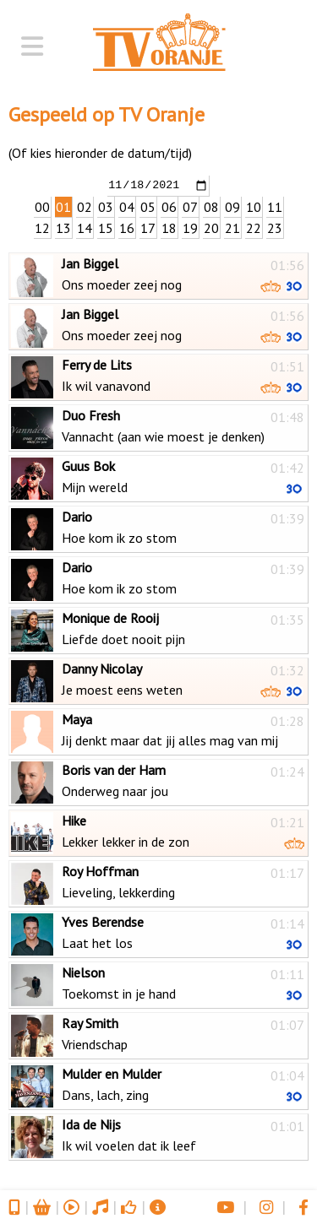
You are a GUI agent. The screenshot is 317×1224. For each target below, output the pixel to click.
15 (105, 227)
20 (211, 227)
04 (126, 206)
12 (42, 227)
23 (274, 227)
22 (253, 227)
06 (169, 206)
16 (126, 227)
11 (274, 206)
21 (232, 227)
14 (84, 227)
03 (105, 206)
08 (211, 206)
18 (169, 227)
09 (232, 206)
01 (63, 206)
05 (148, 206)
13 (63, 227)
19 (190, 227)
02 (84, 206)
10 (253, 206)
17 (148, 227)
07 (190, 206)
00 (42, 206)
